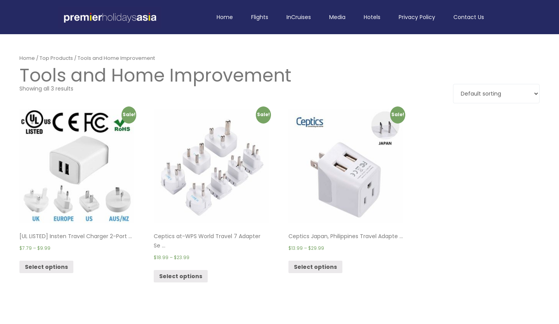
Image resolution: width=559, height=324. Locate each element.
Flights (259, 17)
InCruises (298, 17)
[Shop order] (496, 93)
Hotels (372, 17)
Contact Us (468, 17)
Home (225, 17)
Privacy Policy (417, 17)
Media (337, 17)
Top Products (56, 58)
